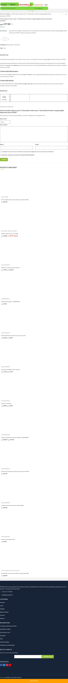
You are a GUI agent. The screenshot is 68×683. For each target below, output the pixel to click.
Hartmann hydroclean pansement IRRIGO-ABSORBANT (15, 437)
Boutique (7, 14)
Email (37, 144)
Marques (2, 602)
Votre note (3, 118)
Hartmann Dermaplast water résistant (10, 369)
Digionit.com (26, 677)
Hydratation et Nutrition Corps (11, 570)
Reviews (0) (3, 91)
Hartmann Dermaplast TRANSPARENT (10, 301)
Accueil (2, 14)
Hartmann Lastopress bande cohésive (10, 267)
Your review (4, 124)
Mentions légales (4, 642)
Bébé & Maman (4, 612)
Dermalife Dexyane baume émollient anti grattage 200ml (15, 573)
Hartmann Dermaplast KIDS (8, 539)
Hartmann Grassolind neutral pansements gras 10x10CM (15, 471)
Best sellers (10, 44)
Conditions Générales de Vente (8, 626)
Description (4, 55)
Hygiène (2, 609)
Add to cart (34, 681)
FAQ (1, 638)
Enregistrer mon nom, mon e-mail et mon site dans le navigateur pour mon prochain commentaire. (28, 151)
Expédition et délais (5, 629)
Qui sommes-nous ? (5, 632)
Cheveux (2, 615)
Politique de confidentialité (7, 645)
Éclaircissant (14, 230)
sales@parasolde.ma (7, 595)
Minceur (2, 618)
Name (2, 144)
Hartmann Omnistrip (6, 403)
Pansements (7, 264)
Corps (4, 48)
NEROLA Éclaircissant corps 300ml (9, 233)
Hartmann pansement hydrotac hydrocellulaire (12, 505)
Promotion (17, 44)
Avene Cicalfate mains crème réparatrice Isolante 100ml (15, 199)
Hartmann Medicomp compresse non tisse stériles (13, 335)
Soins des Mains (4, 196)
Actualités (2, 635)
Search (46, 8)
